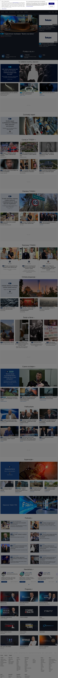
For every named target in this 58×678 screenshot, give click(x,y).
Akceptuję (51, 3)
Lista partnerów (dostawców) (29, 6)
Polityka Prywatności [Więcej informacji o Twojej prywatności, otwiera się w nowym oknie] (4, 8)
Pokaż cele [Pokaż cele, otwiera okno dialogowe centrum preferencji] (51, 6)
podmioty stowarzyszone (16, 2)
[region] (29, 5)
